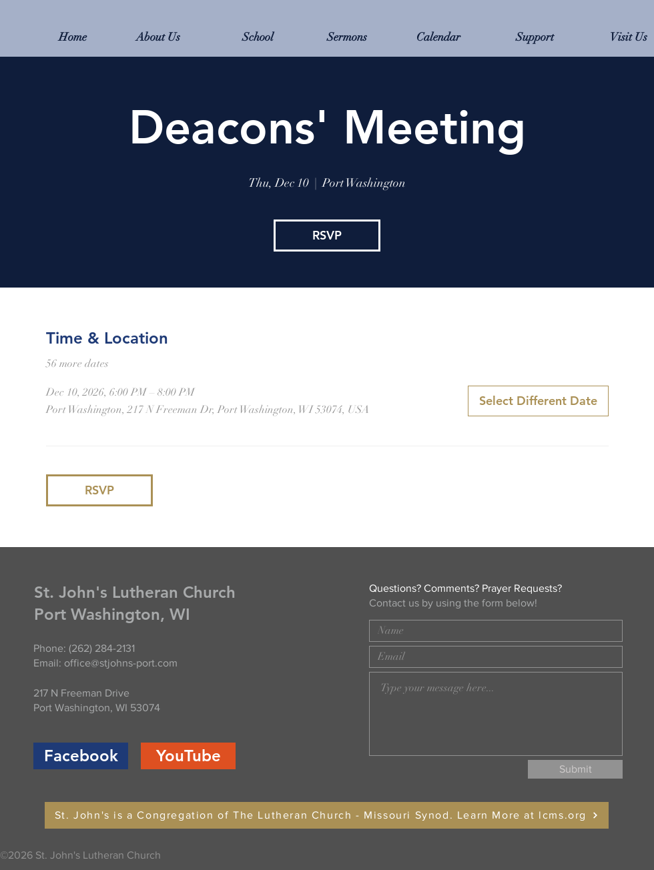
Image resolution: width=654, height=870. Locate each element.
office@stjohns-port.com (121, 663)
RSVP (327, 235)
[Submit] (575, 769)
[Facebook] (80, 756)
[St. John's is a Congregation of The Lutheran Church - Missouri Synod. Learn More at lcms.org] (327, 815)
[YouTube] (188, 756)
